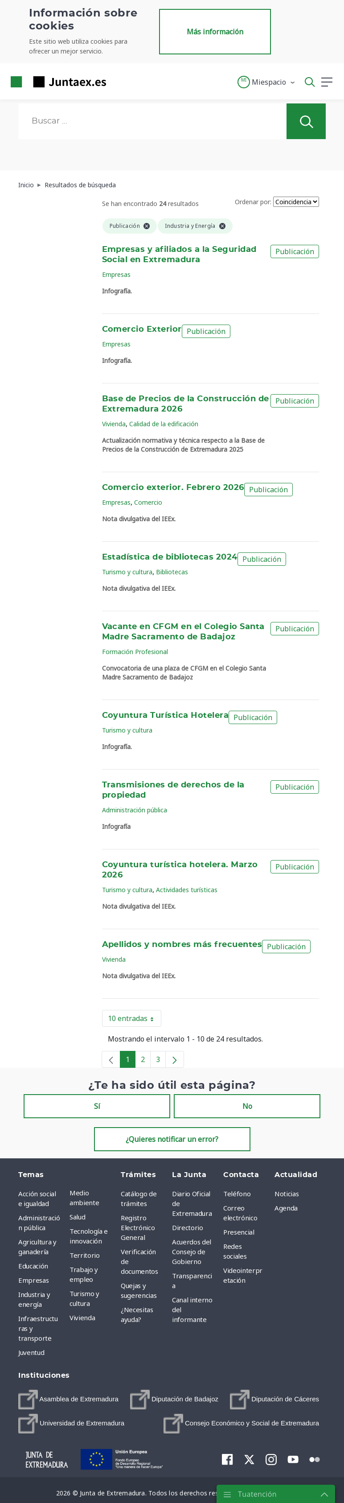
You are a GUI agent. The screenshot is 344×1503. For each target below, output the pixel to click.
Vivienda (114, 424)
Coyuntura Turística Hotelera (165, 716)
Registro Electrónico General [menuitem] (138, 1227)
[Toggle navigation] (118, 82)
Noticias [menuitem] (286, 1193)
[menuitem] (68, 1399)
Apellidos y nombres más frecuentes (182, 945)
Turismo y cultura (127, 572)
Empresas (116, 274)
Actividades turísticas (186, 889)
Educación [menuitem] (33, 1265)
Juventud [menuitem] (31, 1352)
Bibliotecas (172, 572)
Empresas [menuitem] (33, 1280)
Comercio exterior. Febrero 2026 (173, 488)
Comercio (148, 502)
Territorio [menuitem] (85, 1255)
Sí (97, 1106)
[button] (266, 82)
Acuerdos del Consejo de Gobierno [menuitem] (191, 1251)
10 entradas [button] (134, 1020)
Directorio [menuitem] (187, 1227)
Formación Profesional (135, 651)
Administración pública (134, 810)
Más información (215, 32)
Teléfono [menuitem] (236, 1193)
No (247, 1106)
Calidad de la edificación (163, 424)
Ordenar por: (253, 202)
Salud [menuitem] (77, 1216)
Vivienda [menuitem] (82, 1317)
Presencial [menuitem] (238, 1231)
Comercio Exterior (142, 329)
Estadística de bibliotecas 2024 (170, 557)
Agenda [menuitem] (286, 1207)
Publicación (294, 251)
